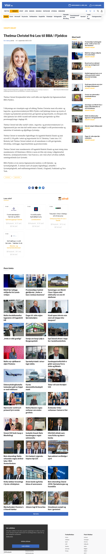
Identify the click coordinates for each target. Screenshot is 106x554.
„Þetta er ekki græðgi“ (10, 330)
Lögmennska (17, 177)
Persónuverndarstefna (10, 516)
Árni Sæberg (7, 40)
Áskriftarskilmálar (32, 521)
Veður (86, 514)
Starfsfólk (29, 523)
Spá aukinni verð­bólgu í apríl (56, 432)
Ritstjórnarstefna (31, 519)
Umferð (29, 526)
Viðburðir (87, 512)
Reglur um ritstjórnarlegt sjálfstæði (11, 512)
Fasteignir (87, 507)
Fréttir (68, 505)
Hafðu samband (31, 516)
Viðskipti (68, 507)
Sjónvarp (68, 516)
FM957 (86, 519)
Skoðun (68, 514)
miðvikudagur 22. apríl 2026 (79, 5)
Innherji (86, 505)
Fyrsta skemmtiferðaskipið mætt (36, 372)
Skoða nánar (9, 541)
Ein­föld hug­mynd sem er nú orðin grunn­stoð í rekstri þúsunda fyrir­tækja (93, 75)
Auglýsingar (30, 514)
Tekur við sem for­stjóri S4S (56, 372)
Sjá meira (36, 481)
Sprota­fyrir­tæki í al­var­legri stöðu (36, 352)
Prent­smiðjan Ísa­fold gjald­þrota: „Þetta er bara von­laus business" (93, 43)
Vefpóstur (29, 528)
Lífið (67, 512)
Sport (67, 509)
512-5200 (32, 512)
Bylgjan (86, 516)
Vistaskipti (7, 177)
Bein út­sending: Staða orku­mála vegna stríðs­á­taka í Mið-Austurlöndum (13, 434)
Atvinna (86, 509)
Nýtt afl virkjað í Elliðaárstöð (93, 126)
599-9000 (9, 522)
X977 (85, 521)
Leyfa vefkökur (36, 546)
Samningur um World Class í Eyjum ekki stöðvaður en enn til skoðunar (57, 291)
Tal (85, 523)
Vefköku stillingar (15, 546)
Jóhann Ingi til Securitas (33, 475)
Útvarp (68, 519)
